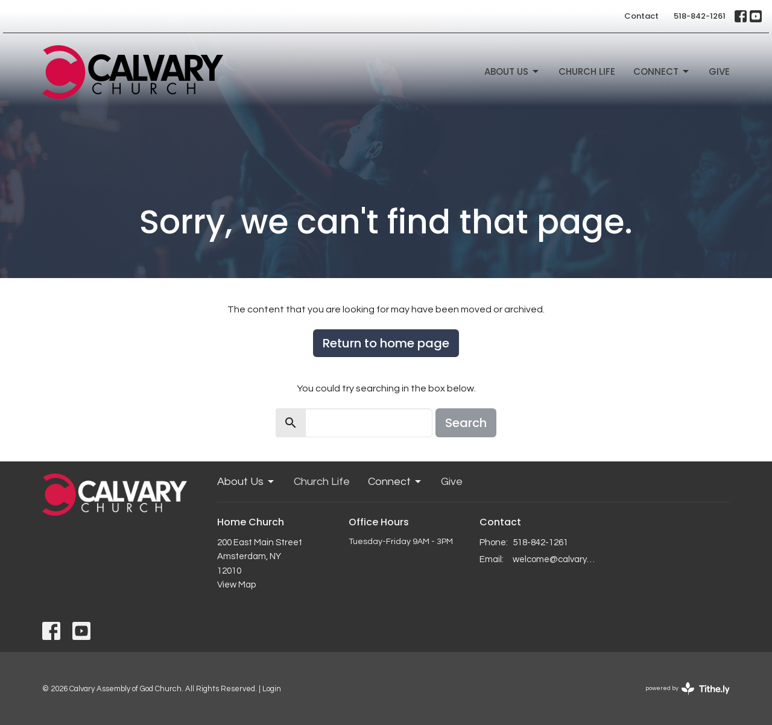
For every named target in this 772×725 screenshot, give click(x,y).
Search (466, 422)
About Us (512, 71)
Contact (641, 16)
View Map (236, 584)
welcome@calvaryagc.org (556, 559)
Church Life (586, 71)
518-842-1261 (700, 16)
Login (271, 689)
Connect (662, 71)
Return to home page (386, 343)
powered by (687, 688)
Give (719, 71)
